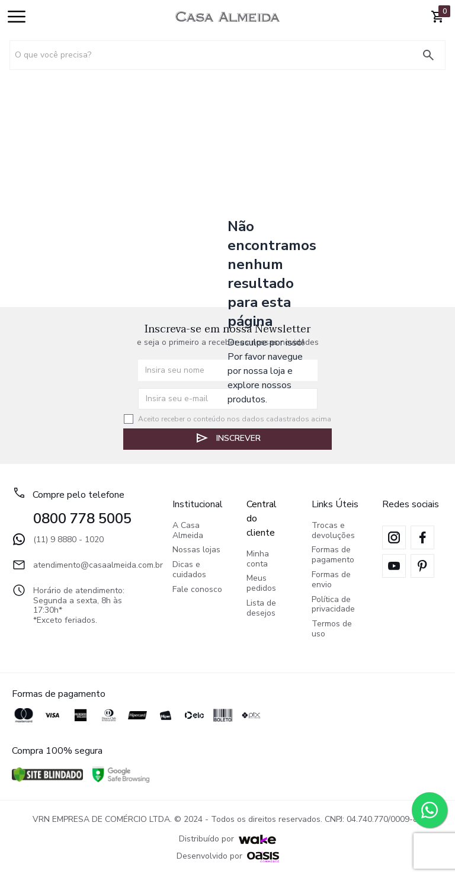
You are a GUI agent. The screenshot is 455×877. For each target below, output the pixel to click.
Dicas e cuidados (189, 570)
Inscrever (228, 438)
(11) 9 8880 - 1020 (58, 539)
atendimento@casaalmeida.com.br (80, 565)
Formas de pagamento (333, 555)
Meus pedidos (261, 584)
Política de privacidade (333, 605)
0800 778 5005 (82, 518)
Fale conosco (197, 590)
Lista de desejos (261, 608)
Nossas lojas (196, 550)
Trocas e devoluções (333, 531)
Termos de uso (332, 629)
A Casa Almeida (187, 531)
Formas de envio (331, 580)
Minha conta (257, 559)
